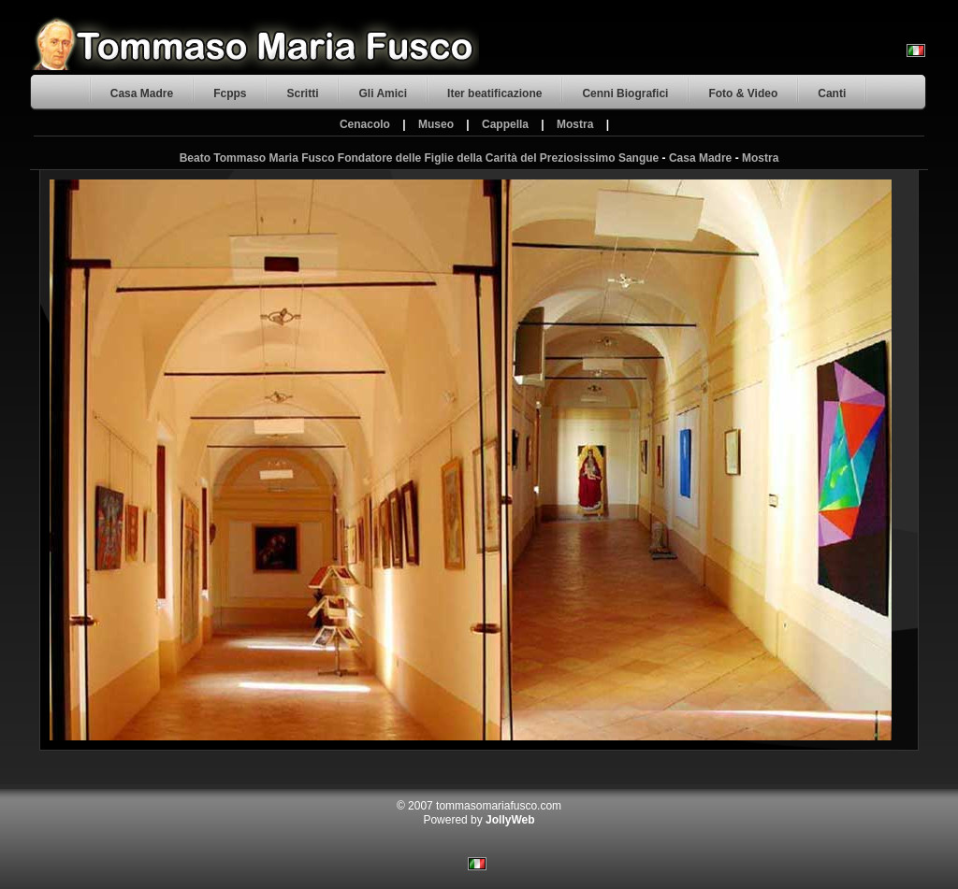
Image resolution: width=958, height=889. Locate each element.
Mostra (575, 124)
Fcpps (229, 93)
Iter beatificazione (494, 93)
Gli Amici (382, 93)
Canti (832, 93)
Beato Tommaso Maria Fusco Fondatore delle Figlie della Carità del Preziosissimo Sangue (420, 158)
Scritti (302, 93)
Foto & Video (742, 93)
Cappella (505, 124)
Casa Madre (141, 93)
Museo (436, 124)
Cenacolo (365, 124)
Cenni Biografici (625, 93)
